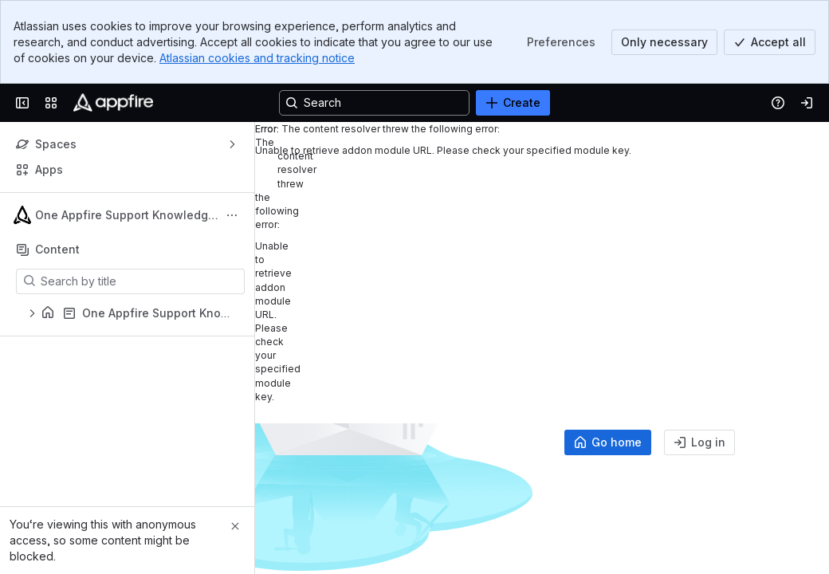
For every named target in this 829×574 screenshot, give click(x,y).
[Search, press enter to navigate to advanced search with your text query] (374, 103)
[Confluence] (113, 103)
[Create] (513, 103)
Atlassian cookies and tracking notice (257, 58)
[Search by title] (140, 281)
